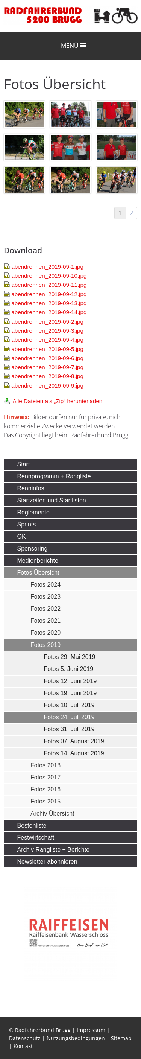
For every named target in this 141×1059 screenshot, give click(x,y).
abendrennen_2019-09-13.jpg (48, 303)
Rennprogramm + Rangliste (54, 476)
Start (23, 464)
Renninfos (30, 488)
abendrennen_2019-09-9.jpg (47, 385)
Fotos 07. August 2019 (74, 741)
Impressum (91, 1029)
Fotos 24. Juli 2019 (69, 717)
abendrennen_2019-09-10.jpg (48, 275)
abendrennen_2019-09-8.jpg (47, 376)
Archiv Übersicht (52, 813)
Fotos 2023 (45, 596)
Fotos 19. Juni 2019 (70, 693)
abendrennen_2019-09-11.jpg (48, 284)
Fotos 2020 (45, 633)
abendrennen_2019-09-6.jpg (47, 358)
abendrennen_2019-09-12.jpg (48, 294)
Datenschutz (25, 1038)
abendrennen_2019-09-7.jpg (47, 367)
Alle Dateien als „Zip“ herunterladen (57, 401)
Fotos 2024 (45, 584)
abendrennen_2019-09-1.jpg (47, 266)
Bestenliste (32, 825)
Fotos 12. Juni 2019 (70, 681)
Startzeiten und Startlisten (51, 500)
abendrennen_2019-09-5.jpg (47, 349)
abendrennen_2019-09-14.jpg (48, 312)
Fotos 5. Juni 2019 (69, 669)
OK (21, 536)
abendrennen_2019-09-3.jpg (47, 330)
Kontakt (23, 1046)
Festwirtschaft (36, 837)
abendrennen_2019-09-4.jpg (47, 339)
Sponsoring (32, 548)
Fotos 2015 (45, 801)
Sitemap (121, 1038)
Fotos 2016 (45, 789)
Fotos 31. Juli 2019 (69, 729)
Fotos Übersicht (38, 572)
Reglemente (33, 512)
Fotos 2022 (45, 609)
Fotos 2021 (45, 621)
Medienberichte (37, 560)
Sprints (26, 524)
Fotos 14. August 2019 (74, 753)
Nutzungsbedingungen (76, 1038)
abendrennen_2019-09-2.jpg (47, 321)
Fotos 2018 (45, 765)
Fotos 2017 (45, 777)
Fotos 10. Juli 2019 (69, 705)
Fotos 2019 (45, 645)
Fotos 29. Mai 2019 (70, 657)
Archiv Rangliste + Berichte (53, 849)
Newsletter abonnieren (47, 861)
